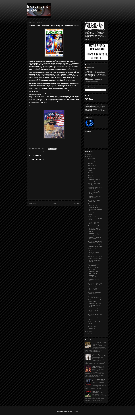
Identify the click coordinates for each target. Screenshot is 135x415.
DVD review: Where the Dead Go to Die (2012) (98, 380)
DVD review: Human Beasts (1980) (93, 204)
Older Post (76, 203)
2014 (88, 154)
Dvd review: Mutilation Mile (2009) (94, 200)
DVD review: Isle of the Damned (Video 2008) (94, 180)
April (89, 175)
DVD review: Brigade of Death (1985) (94, 238)
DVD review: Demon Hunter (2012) (93, 264)
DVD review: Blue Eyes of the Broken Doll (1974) (95, 241)
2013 (88, 156)
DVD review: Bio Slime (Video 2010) (94, 268)
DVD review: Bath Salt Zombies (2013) (94, 272)
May (89, 172)
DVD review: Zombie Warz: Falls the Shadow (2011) (95, 218)
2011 (88, 334)
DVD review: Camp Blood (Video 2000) (95, 197)
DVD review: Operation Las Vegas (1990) (94, 234)
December (91, 158)
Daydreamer (90, 67)
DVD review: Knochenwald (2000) (97, 392)
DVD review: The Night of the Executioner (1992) (95, 245)
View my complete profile (92, 81)
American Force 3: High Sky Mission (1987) (43, 151)
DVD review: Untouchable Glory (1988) (95, 300)
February (91, 326)
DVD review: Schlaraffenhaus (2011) (95, 296)
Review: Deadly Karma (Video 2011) (94, 222)
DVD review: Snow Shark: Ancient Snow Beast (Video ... (95, 260)
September (91, 165)
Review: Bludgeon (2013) (95, 256)
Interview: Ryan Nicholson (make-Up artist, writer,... (95, 310)
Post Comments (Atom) (57, 208)
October (90, 163)
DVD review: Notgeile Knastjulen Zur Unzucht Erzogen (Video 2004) (98, 368)
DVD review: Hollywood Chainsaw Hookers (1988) (94, 305)
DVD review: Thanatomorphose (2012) (99, 355)
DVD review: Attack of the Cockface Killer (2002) (95, 283)
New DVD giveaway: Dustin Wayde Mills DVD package (94, 192)
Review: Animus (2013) (94, 226)
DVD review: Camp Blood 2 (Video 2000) (95, 188)
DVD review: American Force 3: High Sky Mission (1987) (94, 288)
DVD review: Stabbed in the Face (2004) (94, 292)
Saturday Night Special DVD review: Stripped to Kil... (95, 209)
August (90, 168)
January (90, 328)
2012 (88, 331)
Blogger (76, 411)
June (89, 170)
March (90, 177)
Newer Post (32, 203)
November (91, 161)
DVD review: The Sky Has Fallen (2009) (99, 343)
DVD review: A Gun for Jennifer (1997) (94, 276)
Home (54, 203)
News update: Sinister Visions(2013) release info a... (94, 230)
